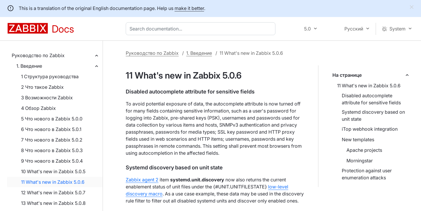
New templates (358, 139)
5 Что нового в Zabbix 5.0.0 (51, 119)
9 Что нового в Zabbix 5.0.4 (52, 161)
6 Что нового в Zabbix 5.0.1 (51, 129)
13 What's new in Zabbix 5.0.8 (53, 203)
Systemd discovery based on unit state (373, 115)
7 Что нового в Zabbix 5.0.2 (51, 140)
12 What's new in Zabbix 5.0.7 (53, 192)
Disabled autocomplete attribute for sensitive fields (371, 99)
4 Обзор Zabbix (38, 108)
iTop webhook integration (370, 129)
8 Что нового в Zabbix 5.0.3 (52, 150)
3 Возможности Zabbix (47, 98)
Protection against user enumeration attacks (367, 174)
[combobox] (202, 28)
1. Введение (29, 66)
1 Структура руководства (50, 76)
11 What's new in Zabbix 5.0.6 (52, 182)
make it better (189, 8)
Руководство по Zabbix (38, 55)
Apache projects (364, 150)
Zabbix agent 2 (142, 180)
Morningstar (359, 161)
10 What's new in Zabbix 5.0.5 (53, 171)
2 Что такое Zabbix (42, 87)
